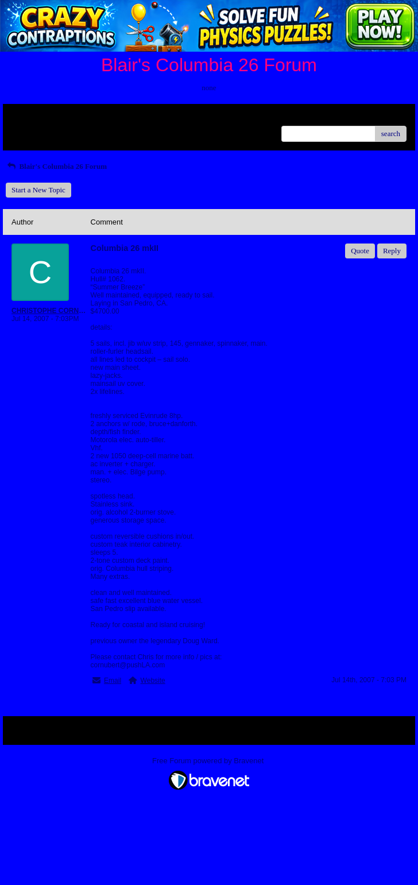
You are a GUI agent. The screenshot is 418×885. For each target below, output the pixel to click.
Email (112, 681)
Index (83, 117)
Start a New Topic (38, 189)
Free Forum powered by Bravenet (209, 760)
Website (153, 681)
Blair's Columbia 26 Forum (56, 166)
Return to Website (38, 117)
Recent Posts (30, 130)
